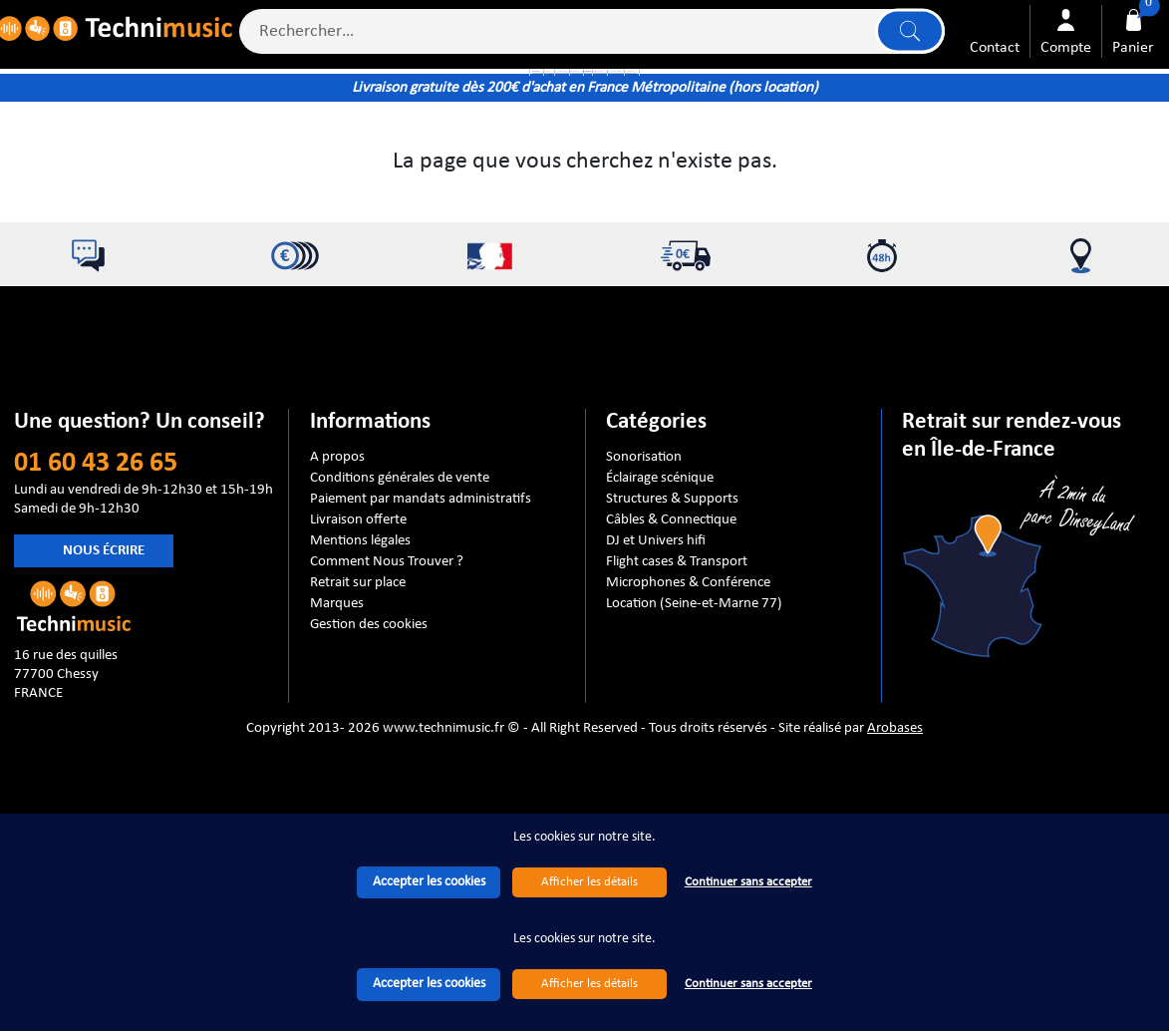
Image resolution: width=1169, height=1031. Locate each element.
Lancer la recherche (900, 41)
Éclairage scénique (660, 595)
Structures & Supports (672, 616)
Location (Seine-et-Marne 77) (694, 721)
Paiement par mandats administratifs (420, 616)
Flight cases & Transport (676, 679)
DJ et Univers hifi (656, 658)
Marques (337, 721)
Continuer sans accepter (748, 983)
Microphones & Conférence (688, 700)
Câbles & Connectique (671, 637)
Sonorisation (644, 574)
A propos (337, 574)
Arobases (895, 845)
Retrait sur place (358, 700)
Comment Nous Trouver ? (386, 679)
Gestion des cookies (369, 742)
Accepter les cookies (429, 983)
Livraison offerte (358, 637)
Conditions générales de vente (399, 595)
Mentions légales (360, 658)
